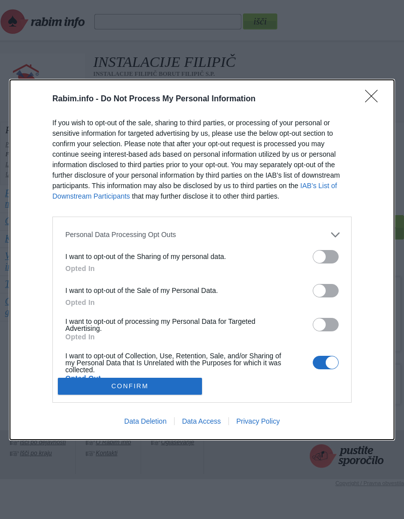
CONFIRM (130, 385)
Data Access (201, 421)
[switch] (326, 256)
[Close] (374, 99)
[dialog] (202, 260)
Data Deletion (145, 421)
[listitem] (202, 235)
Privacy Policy (258, 421)
